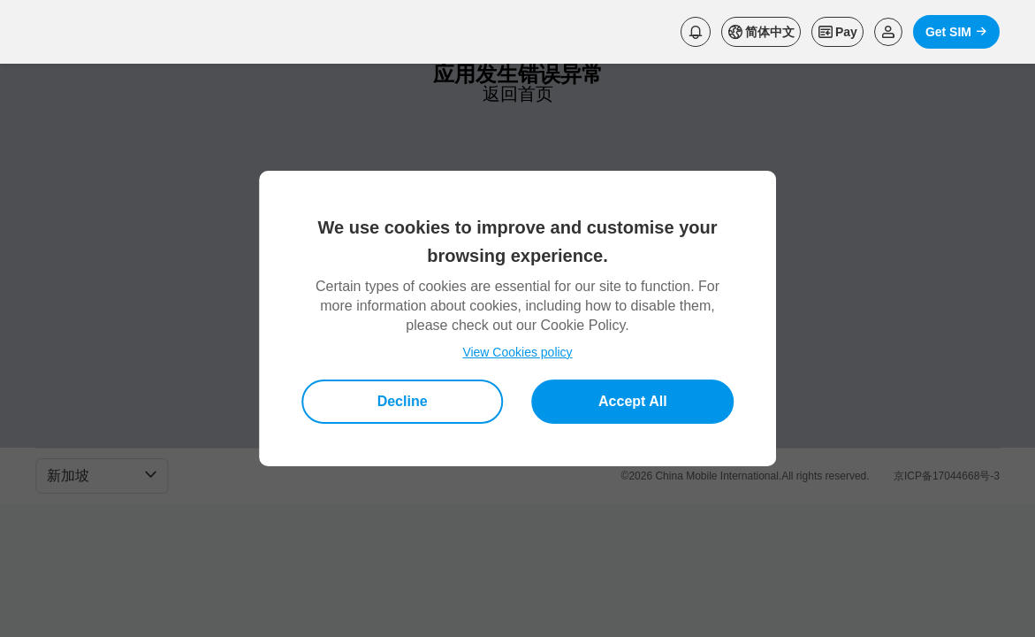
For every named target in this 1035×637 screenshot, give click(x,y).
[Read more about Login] (888, 32)
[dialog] (518, 318)
